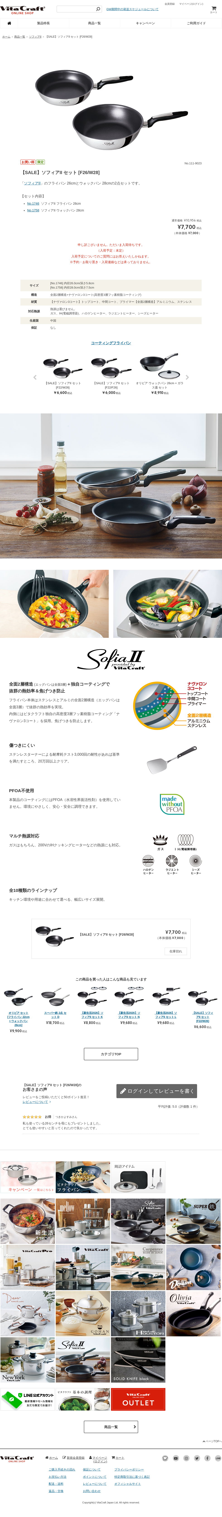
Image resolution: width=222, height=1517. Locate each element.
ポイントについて (94, 1476)
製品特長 (43, 23)
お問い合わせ (92, 1491)
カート (213, 10)
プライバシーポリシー (129, 1469)
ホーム (6, 36)
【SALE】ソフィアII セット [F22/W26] (202, 1017)
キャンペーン (145, 23)
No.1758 (33, 210)
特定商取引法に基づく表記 (132, 1476)
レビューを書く (175, 1087)
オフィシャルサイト (127, 1483)
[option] (111, 99)
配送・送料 (56, 1483)
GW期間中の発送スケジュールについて (132, 9)
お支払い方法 (57, 1476)
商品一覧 (94, 23)
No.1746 (33, 203)
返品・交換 (56, 1491)
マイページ (191, 3)
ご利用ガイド (196, 23)
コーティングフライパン (111, 343)
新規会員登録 (73, 1457)
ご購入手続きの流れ (62, 1469)
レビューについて (37, 1102)
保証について (92, 1469)
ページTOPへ (212, 1441)
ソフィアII (35, 36)
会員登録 (170, 3)
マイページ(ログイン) (98, 1459)
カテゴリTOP (111, 1054)
